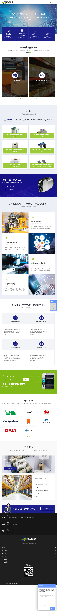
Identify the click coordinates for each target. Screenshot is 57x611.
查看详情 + (10, 494)
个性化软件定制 (10, 306)
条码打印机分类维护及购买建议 (42, 515)
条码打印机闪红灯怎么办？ (41, 509)
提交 (26, 401)
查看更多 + (37, 522)
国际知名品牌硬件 (11, 264)
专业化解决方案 (37, 244)
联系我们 (46, 534)
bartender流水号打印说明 (40, 503)
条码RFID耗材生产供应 (39, 285)
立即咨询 (12, 211)
